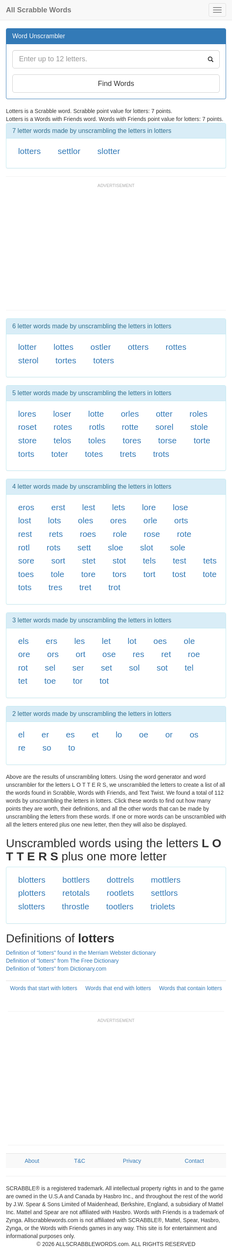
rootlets (120, 892)
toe (50, 680)
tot (104, 680)
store (27, 440)
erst (58, 507)
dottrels (120, 879)
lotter (27, 346)
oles (86, 520)
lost (24, 520)
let (106, 640)
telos (62, 440)
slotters (31, 906)
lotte (96, 413)
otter (164, 413)
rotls (97, 426)
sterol (28, 360)
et (95, 734)
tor (78, 680)
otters (138, 346)
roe (194, 654)
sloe (115, 547)
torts (26, 453)
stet (89, 560)
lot (132, 640)
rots (54, 547)
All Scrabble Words (38, 10)
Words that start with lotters (43, 988)
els (23, 640)
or (169, 734)
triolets (162, 906)
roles (199, 413)
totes (94, 453)
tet (22, 680)
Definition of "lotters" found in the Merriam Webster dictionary (81, 953)
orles (130, 413)
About (32, 1161)
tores (132, 440)
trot (114, 587)
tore (88, 574)
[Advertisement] (99, 250)
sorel (164, 426)
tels (149, 560)
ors (53, 654)
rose (152, 533)
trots (161, 453)
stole (199, 426)
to (71, 747)
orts (181, 520)
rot (23, 667)
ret (166, 654)
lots (54, 520)
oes (160, 640)
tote (210, 574)
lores (27, 413)
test (179, 560)
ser (78, 667)
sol (134, 667)
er (45, 734)
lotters (29, 151)
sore (26, 560)
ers (51, 640)
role (120, 533)
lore (149, 507)
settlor (69, 151)
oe (143, 734)
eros (26, 507)
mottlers (166, 879)
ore (24, 654)
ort (81, 654)
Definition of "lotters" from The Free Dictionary (62, 960)
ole (189, 640)
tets (210, 560)
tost (179, 574)
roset (27, 426)
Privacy (132, 1161)
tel (189, 667)
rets (56, 533)
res (138, 654)
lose (180, 507)
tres (55, 587)
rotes (63, 426)
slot (146, 547)
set (106, 667)
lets (118, 507)
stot (119, 560)
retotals (76, 892)
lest (88, 507)
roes (88, 533)
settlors (164, 892)
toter (59, 453)
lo (118, 734)
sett (84, 547)
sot (162, 667)
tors (120, 574)
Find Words (116, 84)
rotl (24, 547)
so (46, 747)
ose (109, 654)
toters (103, 360)
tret (85, 587)
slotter (109, 151)
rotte (130, 426)
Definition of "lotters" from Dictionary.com (56, 968)
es (70, 734)
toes (26, 574)
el (21, 734)
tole (57, 574)
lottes (63, 346)
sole (178, 547)
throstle (75, 906)
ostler (100, 346)
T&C (79, 1161)
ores (118, 520)
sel (50, 667)
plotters (32, 892)
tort (149, 574)
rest (25, 533)
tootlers (120, 906)
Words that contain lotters (190, 988)
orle (150, 520)
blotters (32, 879)
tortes (66, 360)
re (22, 747)
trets (128, 453)
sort (58, 560)
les (79, 640)
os (194, 734)
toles (96, 440)
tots (25, 587)
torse (167, 440)
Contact (194, 1161)
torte (202, 440)
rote (184, 533)
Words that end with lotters (118, 988)
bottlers (76, 879)
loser (62, 413)
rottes (175, 346)
